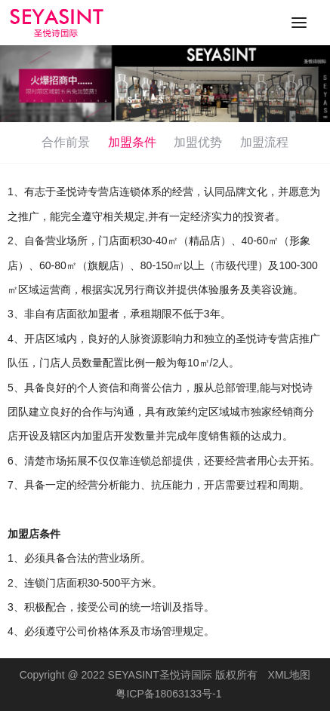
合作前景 (66, 142)
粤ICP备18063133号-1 (168, 694)
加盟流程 (264, 142)
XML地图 (289, 675)
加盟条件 (132, 142)
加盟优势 (198, 142)
